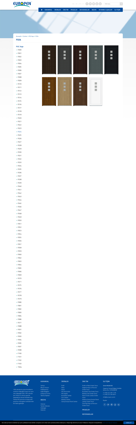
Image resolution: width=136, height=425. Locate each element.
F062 (19, 258)
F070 (19, 278)
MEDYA (94, 10)
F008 (19, 77)
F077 (19, 292)
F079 (19, 299)
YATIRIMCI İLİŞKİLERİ (105, 10)
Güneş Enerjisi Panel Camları (69, 401)
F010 (19, 84)
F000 (19, 50)
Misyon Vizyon (45, 388)
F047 (19, 210)
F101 (19, 357)
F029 (19, 149)
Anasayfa (18, 36)
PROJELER (74, 10)
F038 (19, 179)
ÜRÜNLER (57, 10)
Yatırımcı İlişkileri (45, 395)
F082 (19, 309)
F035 (19, 169)
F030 (19, 152)
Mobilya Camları (65, 399)
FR (80, 3)
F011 (19, 87)
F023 (19, 128)
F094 (19, 340)
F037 (19, 176)
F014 (19, 97)
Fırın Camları (64, 397)
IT (83, 3)
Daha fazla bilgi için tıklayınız (110, 422)
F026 (19, 138)
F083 (19, 312)
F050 (19, 220)
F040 (19, 186)
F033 (19, 162)
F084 (19, 316)
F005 (19, 67)
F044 (19, 200)
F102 (19, 360)
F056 (19, 241)
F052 (19, 227)
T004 (20, 367)
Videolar (43, 404)
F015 (19, 101)
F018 (19, 111)
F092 (19, 333)
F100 (19, 353)
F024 (19, 131)
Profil (62, 386)
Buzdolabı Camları (66, 395)
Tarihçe (43, 386)
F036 (19, 172)
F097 (19, 346)
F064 (19, 264)
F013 (19, 94)
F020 (19, 118)
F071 (19, 282)
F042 (19, 193)
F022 (19, 125)
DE (76, 3)
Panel (63, 390)
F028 (19, 145)
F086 (19, 319)
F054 (19, 234)
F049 (19, 217)
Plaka (62, 388)
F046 (19, 206)
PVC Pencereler (65, 392)
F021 (19, 121)
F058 (19, 247)
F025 (19, 135)
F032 (19, 159)
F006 (19, 70)
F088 (19, 326)
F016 (19, 104)
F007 (19, 73)
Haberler (43, 410)
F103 (19, 363)
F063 (19, 261)
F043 (19, 196)
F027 (19, 142)
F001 (19, 53)
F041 (19, 189)
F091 (19, 329)
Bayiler (105, 400)
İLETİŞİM (117, 10)
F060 (19, 254)
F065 (19, 268)
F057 (19, 244)
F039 (19, 183)
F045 (19, 203)
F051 (19, 224)
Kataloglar (43, 408)
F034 (19, 166)
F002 (19, 56)
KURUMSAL (48, 10)
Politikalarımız (44, 390)
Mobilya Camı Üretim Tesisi (89, 393)
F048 (19, 213)
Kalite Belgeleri (45, 392)
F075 (19, 285)
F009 (19, 80)
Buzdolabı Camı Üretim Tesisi (90, 392)
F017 (19, 108)
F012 (19, 91)
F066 (19, 271)
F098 (19, 350)
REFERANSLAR (85, 10)
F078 (19, 295)
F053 (19, 230)
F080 (19, 302)
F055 (19, 237)
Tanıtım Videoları (45, 406)
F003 (19, 60)
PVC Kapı (31, 36)
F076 (19, 288)
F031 (19, 155)
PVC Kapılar (64, 393)
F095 (19, 343)
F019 (19, 114)
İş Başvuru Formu (45, 393)
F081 (19, 305)
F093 (19, 336)
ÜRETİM (65, 10)
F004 (19, 63)
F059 (19, 251)
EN (73, 3)
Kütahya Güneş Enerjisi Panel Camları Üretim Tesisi (90, 400)
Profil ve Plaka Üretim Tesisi (90, 386)
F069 (19, 275)
